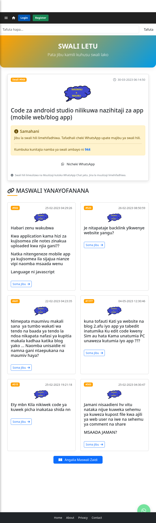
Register (40, 18)
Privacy (83, 518)
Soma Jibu (21, 284)
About (70, 518)
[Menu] (6, 18)
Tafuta (148, 29)
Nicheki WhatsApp (78, 164)
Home (58, 518)
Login (24, 18)
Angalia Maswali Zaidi (78, 460)
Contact (97, 518)
